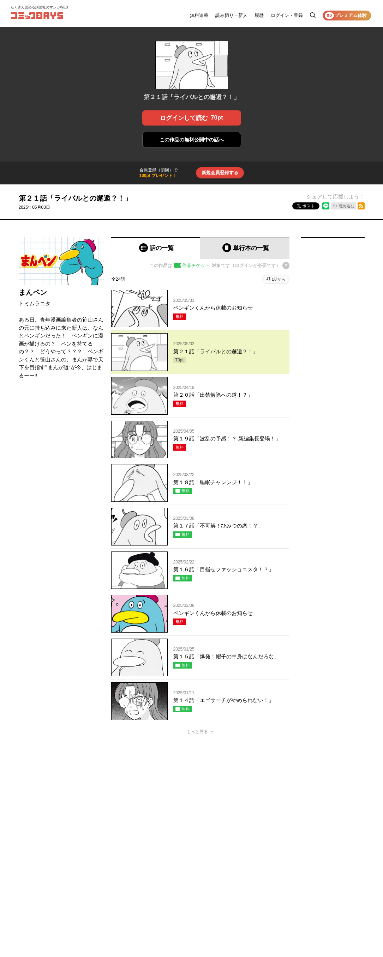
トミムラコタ (34, 303)
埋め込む (346, 206)
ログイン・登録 (287, 15)
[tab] (156, 248)
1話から (278, 279)
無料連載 (199, 15)
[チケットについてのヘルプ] (285, 265)
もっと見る (197, 731)
